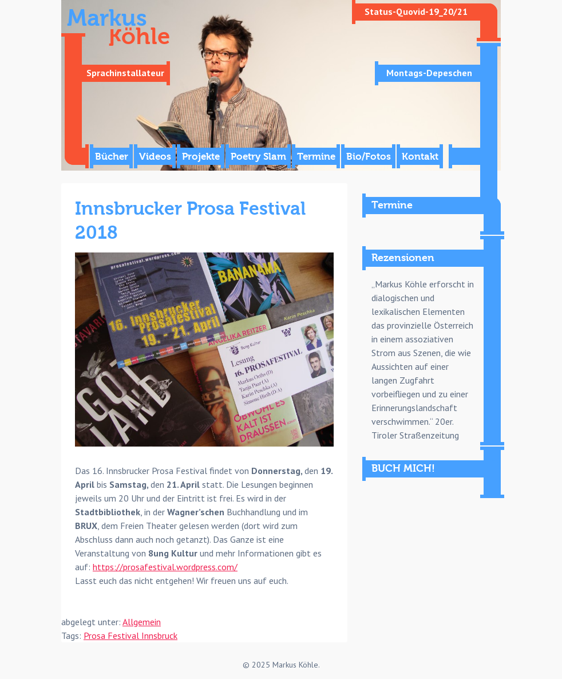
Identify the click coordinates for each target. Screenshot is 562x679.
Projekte (201, 156)
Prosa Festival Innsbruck (130, 635)
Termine (316, 156)
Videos (155, 156)
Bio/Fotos (368, 156)
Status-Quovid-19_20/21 (416, 11)
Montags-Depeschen (429, 72)
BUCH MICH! (403, 469)
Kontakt (420, 156)
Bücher (111, 156)
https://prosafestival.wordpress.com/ (165, 567)
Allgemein (141, 621)
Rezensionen (402, 258)
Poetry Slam (258, 156)
